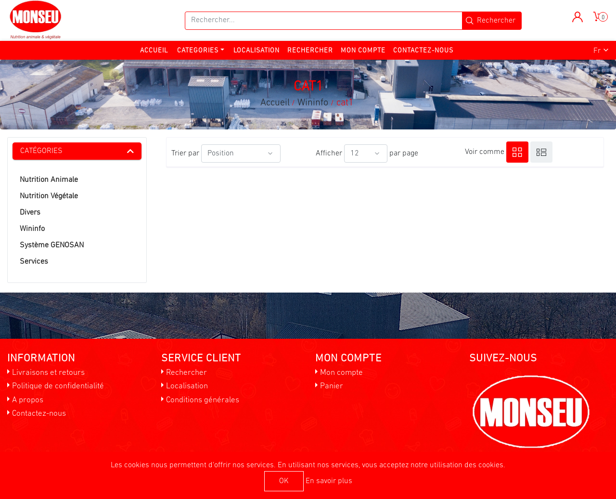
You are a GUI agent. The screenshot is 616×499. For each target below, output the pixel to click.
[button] (577, 17)
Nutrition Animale (49, 180)
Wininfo (32, 229)
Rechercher (310, 50)
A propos (27, 400)
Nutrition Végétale (49, 196)
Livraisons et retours (48, 373)
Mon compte (363, 50)
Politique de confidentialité (58, 386)
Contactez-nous (423, 50)
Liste (541, 152)
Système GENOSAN (52, 245)
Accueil (154, 50)
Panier (331, 386)
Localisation (256, 50)
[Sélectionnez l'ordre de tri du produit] (241, 153)
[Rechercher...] (323, 21)
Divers (30, 213)
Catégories (41, 151)
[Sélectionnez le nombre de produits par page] (365, 153)
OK (284, 481)
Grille (517, 152)
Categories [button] (197, 50)
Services (34, 262)
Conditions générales (202, 400)
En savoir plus (329, 481)
